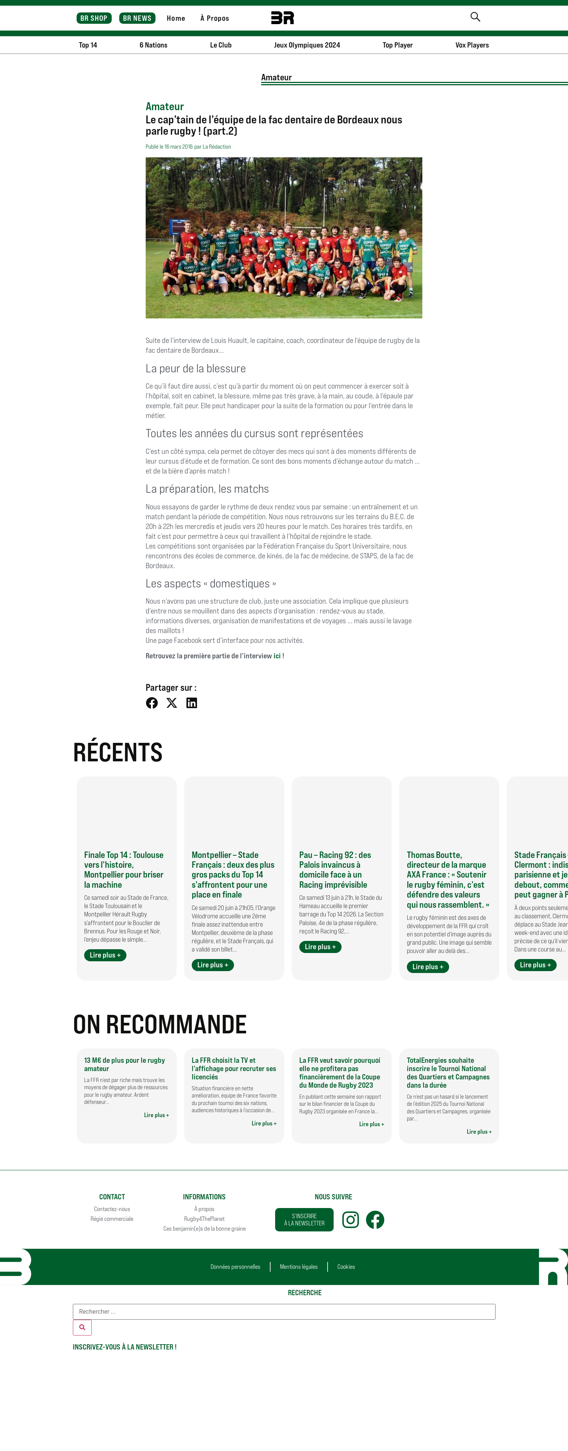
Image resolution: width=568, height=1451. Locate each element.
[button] (152, 702)
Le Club (221, 44)
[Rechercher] (82, 1328)
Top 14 (88, 44)
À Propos (214, 18)
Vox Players (472, 44)
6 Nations (154, 44)
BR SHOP (94, 18)
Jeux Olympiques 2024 (307, 44)
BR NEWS (137, 18)
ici (277, 655)
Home (176, 18)
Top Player (398, 44)
